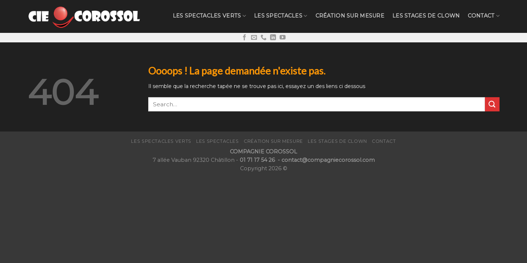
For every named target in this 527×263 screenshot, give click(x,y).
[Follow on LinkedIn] (273, 37)
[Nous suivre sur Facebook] (244, 37)
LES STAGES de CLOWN (426, 15)
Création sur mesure (349, 15)
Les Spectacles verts (209, 15)
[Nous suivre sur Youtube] (282, 37)
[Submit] (492, 104)
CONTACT (484, 15)
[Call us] (263, 37)
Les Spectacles (280, 15)
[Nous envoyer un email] (254, 37)
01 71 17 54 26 (258, 160)
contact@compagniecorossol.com (328, 160)
